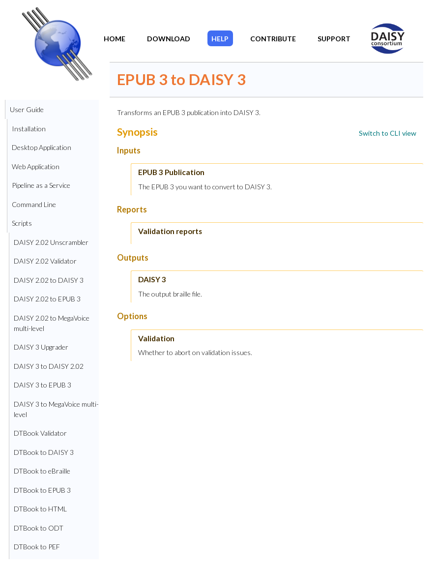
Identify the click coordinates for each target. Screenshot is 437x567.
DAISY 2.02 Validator (45, 261)
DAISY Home (382, 31)
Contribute (273, 38)
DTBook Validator (40, 433)
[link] (387, 133)
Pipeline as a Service (41, 185)
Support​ (334, 38)
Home (114, 38)
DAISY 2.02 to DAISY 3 (49, 280)
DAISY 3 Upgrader (41, 347)
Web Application (35, 166)
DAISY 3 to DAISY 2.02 (49, 366)
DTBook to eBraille (42, 471)
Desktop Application (41, 147)
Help (220, 38)
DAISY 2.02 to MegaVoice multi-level (51, 323)
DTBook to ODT (38, 528)
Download (168, 38)
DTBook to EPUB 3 (42, 490)
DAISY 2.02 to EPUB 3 (47, 299)
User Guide (27, 109)
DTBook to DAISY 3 (44, 452)
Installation (29, 128)
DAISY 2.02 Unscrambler (51, 242)
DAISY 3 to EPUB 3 (42, 385)
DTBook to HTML (40, 509)
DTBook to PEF (37, 546)
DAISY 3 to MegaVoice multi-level (56, 409)
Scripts (22, 223)
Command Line (34, 204)
